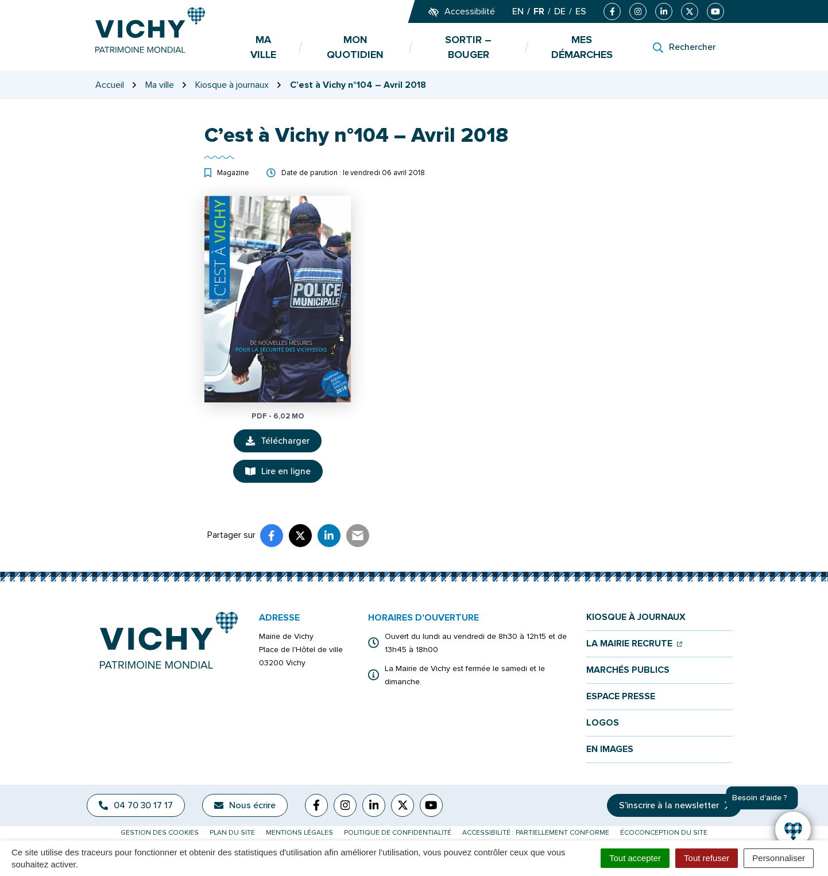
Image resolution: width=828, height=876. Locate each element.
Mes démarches (582, 47)
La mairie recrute (634, 643)
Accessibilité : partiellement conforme (535, 832)
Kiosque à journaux (636, 617)
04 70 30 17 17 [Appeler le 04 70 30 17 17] (136, 805)
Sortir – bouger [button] (468, 47)
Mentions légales (299, 832)
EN (518, 11)
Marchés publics (628, 670)
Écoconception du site (663, 832)
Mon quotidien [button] (355, 47)
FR (538, 11)
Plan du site (232, 832)
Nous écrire (245, 805)
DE (560, 11)
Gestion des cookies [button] (160, 832)
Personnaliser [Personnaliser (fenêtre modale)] (778, 858)
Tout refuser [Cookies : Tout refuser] (706, 858)
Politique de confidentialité (397, 832)
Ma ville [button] (263, 47)
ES (580, 11)
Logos (602, 723)
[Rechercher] (684, 47)
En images (609, 749)
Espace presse (620, 696)
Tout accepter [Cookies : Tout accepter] (635, 858)
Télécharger (284, 443)
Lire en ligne (278, 471)
